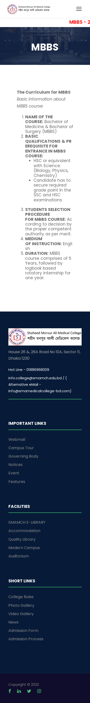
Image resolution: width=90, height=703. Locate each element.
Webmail (16, 439)
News (13, 622)
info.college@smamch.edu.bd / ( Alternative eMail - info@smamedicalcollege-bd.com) (40, 384)
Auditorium (18, 556)
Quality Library (22, 539)
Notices (15, 464)
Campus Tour (21, 448)
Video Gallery (21, 614)
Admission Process (25, 639)
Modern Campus (24, 547)
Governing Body (23, 456)
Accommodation (24, 530)
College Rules (21, 597)
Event (13, 473)
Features (16, 481)
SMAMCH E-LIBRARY (26, 522)
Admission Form (23, 630)
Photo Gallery (21, 605)
